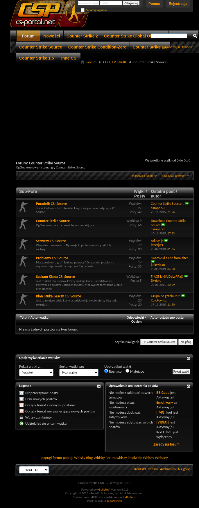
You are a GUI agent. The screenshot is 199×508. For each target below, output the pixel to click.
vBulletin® (103, 489)
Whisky (79, 457)
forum (153, 469)
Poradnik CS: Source (51, 204)
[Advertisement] (105, 106)
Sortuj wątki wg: (71, 366)
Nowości (51, 36)
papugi (46, 457)
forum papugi (63, 457)
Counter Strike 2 (82, 36)
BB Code (162, 392)
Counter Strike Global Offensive (135, 36)
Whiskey (161, 457)
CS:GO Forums (114, 500)
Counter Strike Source (40, 47)
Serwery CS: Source (51, 241)
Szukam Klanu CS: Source (55, 276)
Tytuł (23, 317)
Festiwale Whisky (141, 457)
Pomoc (154, 4)
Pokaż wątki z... (30, 366)
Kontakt (140, 469)
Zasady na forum (166, 444)
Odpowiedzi (135, 317)
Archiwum (168, 469)
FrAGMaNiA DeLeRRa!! (167, 276)
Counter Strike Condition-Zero (97, 47)
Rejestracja (178, 4)
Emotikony (164, 402)
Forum (28, 36)
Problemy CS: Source (52, 258)
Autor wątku (40, 317)
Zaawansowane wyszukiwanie (171, 47)
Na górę (186, 342)
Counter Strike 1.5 (36, 58)
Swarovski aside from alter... (171, 258)
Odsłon (136, 321)
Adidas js (157, 241)
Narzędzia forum (143, 175)
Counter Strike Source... (167, 204)
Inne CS (68, 58)
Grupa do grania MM (166, 296)
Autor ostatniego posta (167, 317)
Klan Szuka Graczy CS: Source (58, 296)
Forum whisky (116, 457)
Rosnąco (113, 371)
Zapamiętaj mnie (94, 10)
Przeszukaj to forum (173, 175)
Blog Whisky (95, 457)
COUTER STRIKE (115, 62)
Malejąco (135, 371)
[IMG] (161, 412)
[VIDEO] (162, 422)
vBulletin (130, 497)
